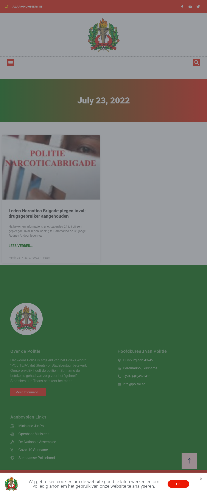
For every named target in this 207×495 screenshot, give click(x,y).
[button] (201, 479)
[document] (103, 247)
